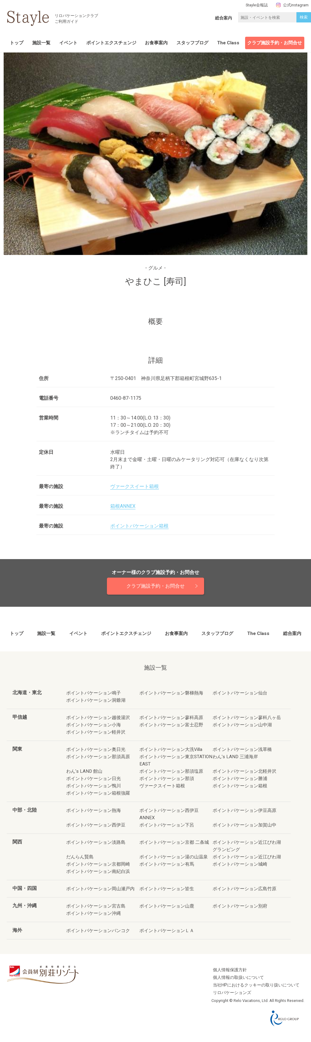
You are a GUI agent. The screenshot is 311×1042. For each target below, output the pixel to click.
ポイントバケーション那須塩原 (171, 771)
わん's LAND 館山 (84, 771)
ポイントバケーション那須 (166, 778)
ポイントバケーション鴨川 (93, 786)
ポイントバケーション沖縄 (93, 913)
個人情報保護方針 (230, 969)
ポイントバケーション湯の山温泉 (173, 857)
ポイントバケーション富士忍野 (171, 725)
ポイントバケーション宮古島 (95, 906)
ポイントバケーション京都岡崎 (98, 864)
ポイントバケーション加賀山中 (244, 825)
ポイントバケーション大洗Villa (170, 749)
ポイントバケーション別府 (240, 906)
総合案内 (223, 17)
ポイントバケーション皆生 (166, 888)
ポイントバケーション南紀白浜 (98, 871)
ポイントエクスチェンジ (111, 43)
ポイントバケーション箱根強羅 (98, 793)
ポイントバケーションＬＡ (166, 930)
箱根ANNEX (122, 506)
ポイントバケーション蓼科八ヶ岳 (247, 717)
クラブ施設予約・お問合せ (274, 43)
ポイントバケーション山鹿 (166, 906)
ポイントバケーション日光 (93, 778)
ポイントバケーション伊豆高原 (244, 810)
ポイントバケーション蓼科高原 (171, 717)
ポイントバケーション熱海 (93, 810)
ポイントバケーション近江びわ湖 (247, 857)
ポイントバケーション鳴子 (93, 693)
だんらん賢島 (80, 857)
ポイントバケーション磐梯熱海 (171, 693)
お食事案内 (156, 43)
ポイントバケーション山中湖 (242, 725)
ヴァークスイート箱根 (134, 486)
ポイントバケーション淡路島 (95, 842)
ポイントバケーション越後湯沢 (98, 717)
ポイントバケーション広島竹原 (244, 888)
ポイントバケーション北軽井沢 (244, 771)
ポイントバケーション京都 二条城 (174, 842)
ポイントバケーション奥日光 (95, 749)
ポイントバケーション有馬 (166, 864)
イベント (68, 43)
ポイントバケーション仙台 (240, 693)
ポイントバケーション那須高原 (98, 756)
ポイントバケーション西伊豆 (95, 825)
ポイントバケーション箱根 (139, 526)
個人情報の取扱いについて (238, 977)
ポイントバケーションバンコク (98, 930)
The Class (228, 43)
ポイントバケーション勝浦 (240, 778)
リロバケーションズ (232, 992)
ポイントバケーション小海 (93, 725)
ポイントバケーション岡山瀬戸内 (100, 888)
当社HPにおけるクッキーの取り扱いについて (256, 985)
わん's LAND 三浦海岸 (235, 756)
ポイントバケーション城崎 (240, 864)
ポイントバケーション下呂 (166, 825)
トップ (16, 43)
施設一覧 (41, 43)
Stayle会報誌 (257, 5)
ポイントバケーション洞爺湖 (95, 700)
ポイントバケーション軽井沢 (95, 732)
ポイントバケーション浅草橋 (242, 749)
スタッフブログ (192, 43)
